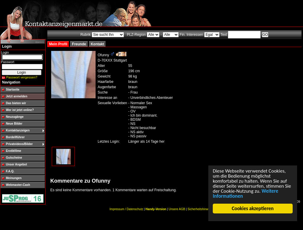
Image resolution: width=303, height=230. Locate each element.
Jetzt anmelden (16, 96)
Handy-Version (156, 209)
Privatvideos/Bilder (19, 144)
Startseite (13, 89)
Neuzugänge (14, 116)
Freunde (79, 44)
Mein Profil (58, 44)
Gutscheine (14, 157)
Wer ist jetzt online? (20, 110)
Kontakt (97, 44)
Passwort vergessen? (21, 77)
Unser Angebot (16, 164)
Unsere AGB (177, 209)
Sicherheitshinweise (201, 209)
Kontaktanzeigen (18, 130)
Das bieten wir (16, 103)
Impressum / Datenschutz (126, 209)
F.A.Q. (10, 171)
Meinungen (14, 178)
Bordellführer (15, 137)
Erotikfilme (13, 150)
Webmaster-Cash (18, 184)
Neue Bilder (14, 123)
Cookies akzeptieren (253, 208)
